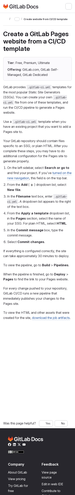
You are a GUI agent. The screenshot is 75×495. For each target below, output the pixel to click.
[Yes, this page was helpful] (46, 423)
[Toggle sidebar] (5, 19)
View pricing (16, 479)
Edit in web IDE (52, 484)
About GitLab (17, 472)
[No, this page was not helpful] (61, 423)
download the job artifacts (51, 318)
